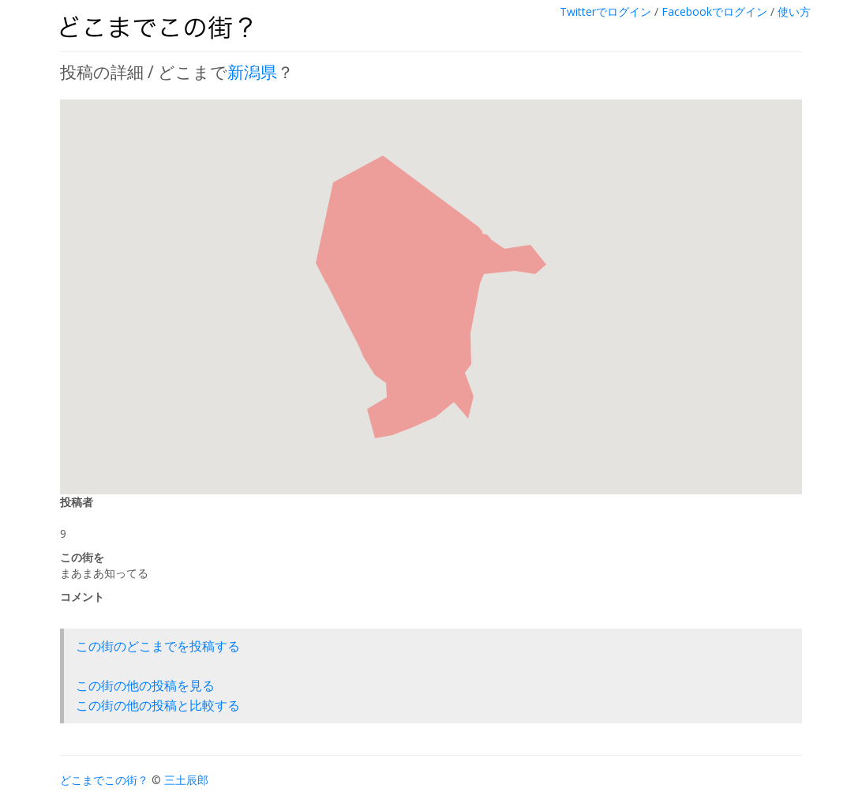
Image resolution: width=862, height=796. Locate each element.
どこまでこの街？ (104, 779)
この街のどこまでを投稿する (158, 646)
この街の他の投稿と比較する (158, 705)
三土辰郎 (186, 779)
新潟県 (252, 72)
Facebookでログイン (714, 11)
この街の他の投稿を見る (145, 685)
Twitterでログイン (605, 11)
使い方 (794, 11)
